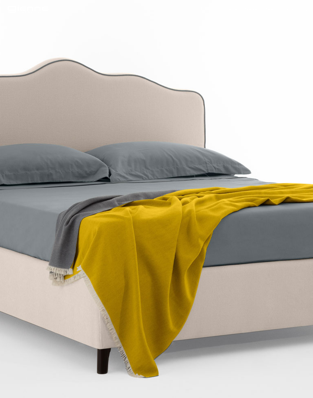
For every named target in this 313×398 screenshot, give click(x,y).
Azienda (250, 9)
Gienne (231, 9)
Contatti (290, 9)
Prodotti (270, 9)
